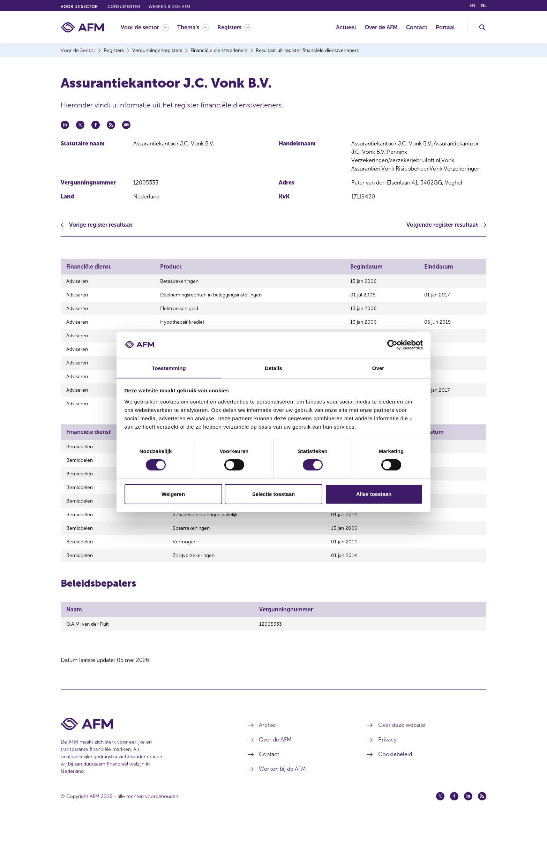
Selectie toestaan (273, 494)
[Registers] (234, 27)
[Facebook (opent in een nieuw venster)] (454, 817)
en (472, 5)
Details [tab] (273, 368)
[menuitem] (149, 27)
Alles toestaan (374, 494)
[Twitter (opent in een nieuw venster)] (440, 817)
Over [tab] (378, 368)
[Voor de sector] (145, 27)
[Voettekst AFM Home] (144, 745)
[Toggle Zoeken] (482, 27)
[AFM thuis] (82, 27)
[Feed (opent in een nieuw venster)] (482, 817)
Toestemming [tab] (169, 368)
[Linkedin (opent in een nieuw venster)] (468, 817)
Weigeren (173, 494)
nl (483, 5)
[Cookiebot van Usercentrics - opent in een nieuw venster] (392, 345)
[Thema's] (193, 27)
